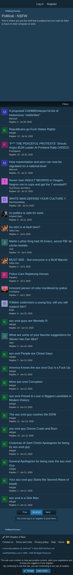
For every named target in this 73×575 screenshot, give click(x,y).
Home (61, 542)
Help (53, 542)
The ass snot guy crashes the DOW (32, 414)
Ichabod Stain (15, 216)
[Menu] (5, 4)
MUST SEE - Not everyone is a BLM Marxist (38, 259)
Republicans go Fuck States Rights (32, 129)
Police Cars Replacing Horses (29, 274)
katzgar (12, 133)
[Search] (68, 4)
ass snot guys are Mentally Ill (28, 320)
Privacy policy (41, 542)
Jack (11, 249)
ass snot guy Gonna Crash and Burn (33, 428)
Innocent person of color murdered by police (38, 288)
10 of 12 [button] (36, 512)
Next (50, 512)
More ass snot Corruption (26, 381)
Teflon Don (14, 230)
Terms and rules (24, 542)
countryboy (14, 291)
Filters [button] (65, 104)
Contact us (7, 542)
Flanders (13, 277)
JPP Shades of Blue (14, 537)
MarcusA (13, 118)
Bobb (11, 310)
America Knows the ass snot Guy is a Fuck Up (39, 367)
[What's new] (61, 4)
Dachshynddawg (17, 202)
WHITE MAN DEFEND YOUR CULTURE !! (37, 198)
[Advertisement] (36, 63)
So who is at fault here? (24, 227)
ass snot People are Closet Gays (31, 353)
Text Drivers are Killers (19, 188)
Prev (23, 512)
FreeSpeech (14, 151)
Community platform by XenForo (28, 548)
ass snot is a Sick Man (24, 498)
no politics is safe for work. (26, 213)
